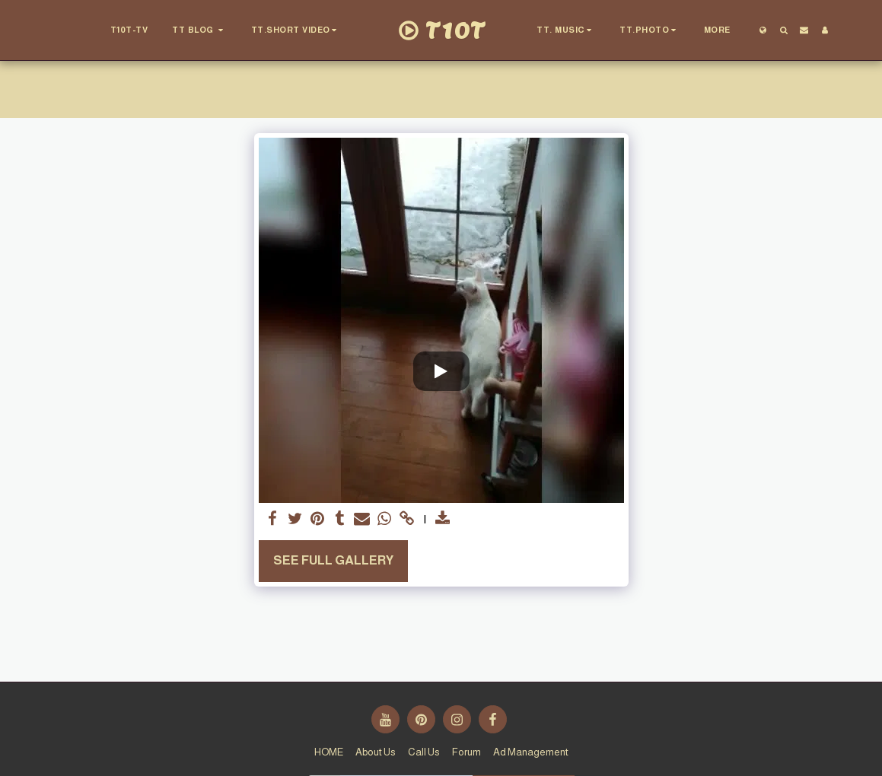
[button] (199, 30)
